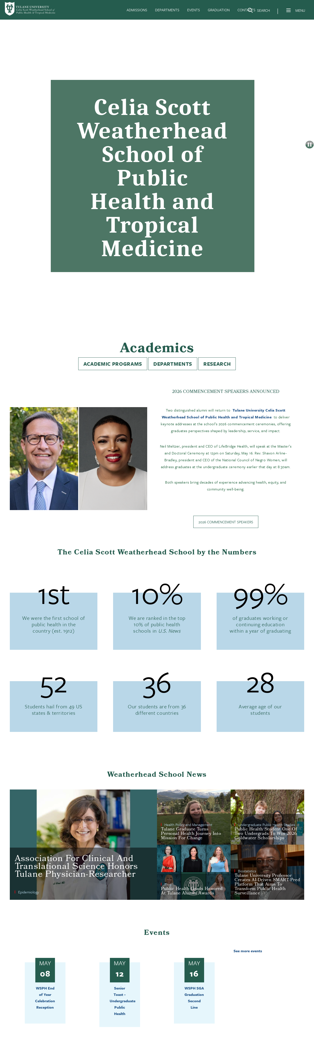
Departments (172, 363)
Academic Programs (112, 363)
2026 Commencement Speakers (225, 522)
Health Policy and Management (188, 824)
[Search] (258, 11)
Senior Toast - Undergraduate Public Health (122, 1000)
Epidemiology (28, 892)
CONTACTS (246, 10)
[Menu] (288, 10)
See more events (248, 950)
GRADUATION (219, 10)
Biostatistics (247, 871)
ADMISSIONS (137, 10)
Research (217, 363)
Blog (167, 884)
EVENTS (193, 10)
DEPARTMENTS (167, 10)
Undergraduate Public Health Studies (266, 824)
